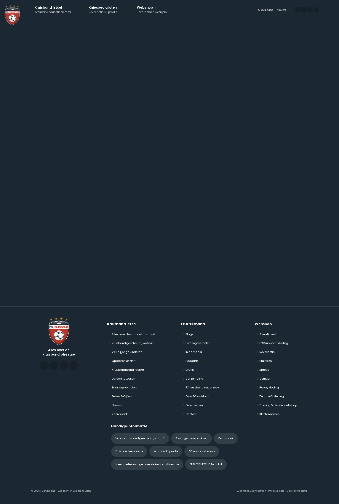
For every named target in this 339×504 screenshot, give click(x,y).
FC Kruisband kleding (273, 347)
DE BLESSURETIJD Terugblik (206, 468)
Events (189, 373)
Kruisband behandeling (128, 373)
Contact (191, 417)
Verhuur (264, 382)
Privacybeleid (276, 494)
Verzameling (194, 382)
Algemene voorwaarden (251, 494)
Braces (264, 373)
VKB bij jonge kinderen (127, 355)
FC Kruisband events (202, 455)
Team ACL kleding (271, 400)
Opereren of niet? (124, 364)
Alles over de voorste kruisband (133, 338)
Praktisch (265, 364)
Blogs (189, 338)
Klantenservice (269, 417)
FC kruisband (265, 12)
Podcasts (191, 364)
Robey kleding (269, 391)
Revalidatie (267, 355)
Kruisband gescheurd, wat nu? (132, 347)
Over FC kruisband (198, 400)
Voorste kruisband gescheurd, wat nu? (140, 442)
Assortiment (267, 338)
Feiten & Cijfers (122, 400)
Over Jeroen (194, 409)
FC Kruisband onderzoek (202, 391)
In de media (193, 355)
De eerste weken (123, 382)
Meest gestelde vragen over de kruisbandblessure (147, 468)
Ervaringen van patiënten (192, 442)
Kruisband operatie (166, 455)
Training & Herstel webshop (278, 409)
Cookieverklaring (296, 494)
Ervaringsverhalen (124, 391)
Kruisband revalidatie (129, 455)
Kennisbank (120, 417)
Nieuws (281, 12)
